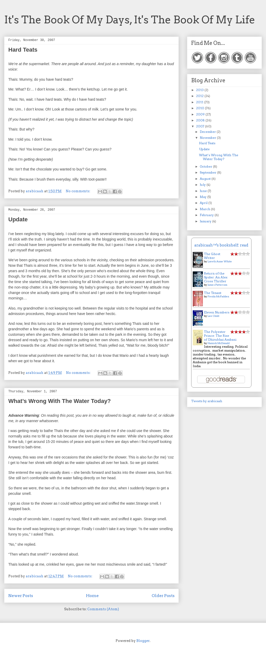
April (204, 203)
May (203, 197)
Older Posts (163, 595)
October (206, 166)
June (204, 191)
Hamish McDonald (219, 343)
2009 (200, 114)
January (206, 221)
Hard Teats (22, 49)
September (208, 172)
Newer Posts (20, 595)
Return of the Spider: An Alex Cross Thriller (215, 277)
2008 (200, 120)
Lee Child (213, 315)
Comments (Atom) (103, 609)
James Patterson (217, 284)
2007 (200, 126)
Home (92, 595)
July (203, 185)
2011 (200, 102)
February (207, 215)
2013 (200, 90)
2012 (200, 96)
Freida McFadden (218, 296)
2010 (200, 108)
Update (18, 219)
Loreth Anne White (220, 261)
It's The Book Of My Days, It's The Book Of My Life (129, 19)
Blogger (143, 641)
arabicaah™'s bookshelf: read (221, 245)
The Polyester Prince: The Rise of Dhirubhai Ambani (220, 335)
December (208, 132)
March (205, 209)
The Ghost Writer (212, 256)
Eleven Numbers (216, 312)
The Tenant (212, 293)
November (208, 138)
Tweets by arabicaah (206, 401)
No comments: (78, 191)
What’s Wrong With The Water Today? (59, 401)
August (205, 179)
